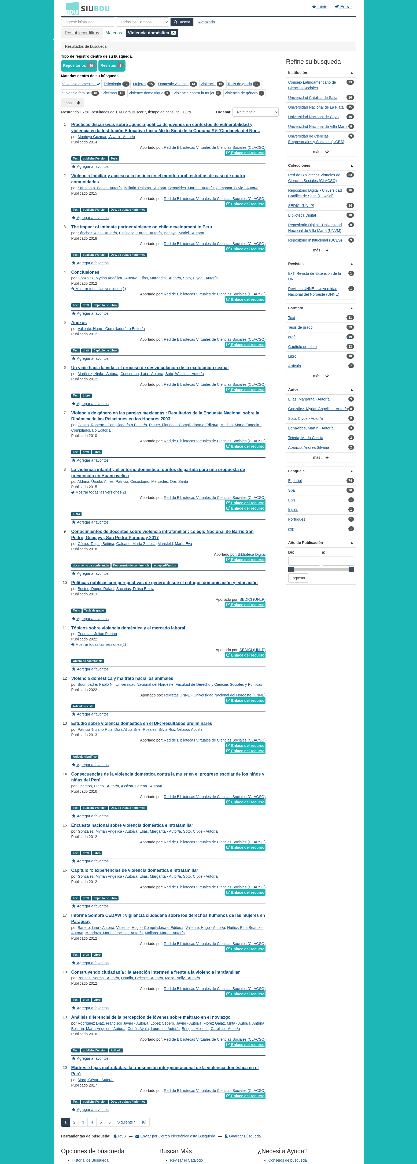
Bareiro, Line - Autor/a (96, 927)
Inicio (319, 7)
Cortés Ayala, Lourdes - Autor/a (154, 1028)
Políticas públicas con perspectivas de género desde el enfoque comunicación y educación (164, 582)
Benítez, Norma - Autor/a (98, 978)
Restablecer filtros (82, 33)
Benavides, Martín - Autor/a (191, 188)
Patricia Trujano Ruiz (95, 729)
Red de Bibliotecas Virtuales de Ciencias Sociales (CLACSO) (214, 147)
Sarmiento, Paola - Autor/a (100, 188)
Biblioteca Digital (252, 554)
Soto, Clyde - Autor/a (200, 278)
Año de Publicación (305, 542)
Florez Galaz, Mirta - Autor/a (227, 1023)
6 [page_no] (109, 1122)
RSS (119, 1136)
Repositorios (74, 65)
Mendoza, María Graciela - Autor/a (114, 933)
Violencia (208, 84)
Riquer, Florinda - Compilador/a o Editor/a (183, 425)
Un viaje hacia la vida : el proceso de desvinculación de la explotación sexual (150, 367)
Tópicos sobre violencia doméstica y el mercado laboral (128, 628)
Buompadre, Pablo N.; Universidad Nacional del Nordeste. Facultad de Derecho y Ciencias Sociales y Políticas (170, 684)
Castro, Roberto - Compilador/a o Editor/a (112, 425)
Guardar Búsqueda (243, 1136)
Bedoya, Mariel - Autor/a (184, 233)
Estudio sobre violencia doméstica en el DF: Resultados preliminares (141, 723)
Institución (297, 73)
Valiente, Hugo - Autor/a (205, 927)
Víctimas (109, 93)
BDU (71, 8)
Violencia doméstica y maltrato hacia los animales (122, 678)
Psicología (112, 84)
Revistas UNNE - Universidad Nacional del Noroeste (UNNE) (214, 695)
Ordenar (223, 112)
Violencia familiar (76, 93)
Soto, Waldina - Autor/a (184, 374)
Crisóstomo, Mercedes (149, 481)
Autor (293, 389)
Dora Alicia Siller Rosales (135, 729)
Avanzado (206, 22)
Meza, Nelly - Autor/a (182, 978)
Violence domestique (146, 93)
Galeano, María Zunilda (136, 544)
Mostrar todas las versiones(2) (98, 289)
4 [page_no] (92, 1122)
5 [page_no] (101, 1122)
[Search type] (142, 22)
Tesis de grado (239, 84)
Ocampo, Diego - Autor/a (98, 786)
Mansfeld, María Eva (175, 544)
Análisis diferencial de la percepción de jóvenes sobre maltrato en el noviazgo (151, 1017)
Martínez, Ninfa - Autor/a (98, 374)
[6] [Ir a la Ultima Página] (144, 1122)
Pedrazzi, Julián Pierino (97, 634)
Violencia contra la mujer (194, 93)
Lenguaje (296, 471)
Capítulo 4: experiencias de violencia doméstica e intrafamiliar (134, 870)
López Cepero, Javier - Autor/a (175, 1023)
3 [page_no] (83, 1122)
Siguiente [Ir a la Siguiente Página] (126, 1122)
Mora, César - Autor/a (96, 1080)
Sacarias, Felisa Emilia (135, 589)
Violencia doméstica (81, 84)
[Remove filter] (173, 33)
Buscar (182, 22)
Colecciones (299, 165)
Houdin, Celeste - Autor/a (142, 978)
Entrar (343, 7)
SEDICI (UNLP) (252, 599)
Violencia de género (241, 93)
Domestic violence (173, 84)
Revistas (108, 65)
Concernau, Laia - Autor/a (141, 374)
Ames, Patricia (116, 481)
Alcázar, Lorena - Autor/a (141, 786)
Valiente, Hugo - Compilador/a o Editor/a (111, 329)
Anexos (79, 322)
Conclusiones (85, 272)
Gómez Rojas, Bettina (96, 544)
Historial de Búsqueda (90, 1160)
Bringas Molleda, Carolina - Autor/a (211, 1028)
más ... (72, 103)
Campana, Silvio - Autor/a (237, 188)
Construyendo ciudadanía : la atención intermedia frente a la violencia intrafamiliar (155, 972)
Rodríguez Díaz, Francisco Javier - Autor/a (113, 1023)
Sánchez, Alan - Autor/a (97, 233)
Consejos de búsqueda (287, 1160)
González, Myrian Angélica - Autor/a (108, 278)
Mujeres (139, 84)
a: (323, 552)
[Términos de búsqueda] (88, 22)
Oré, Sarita (179, 481)
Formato (295, 308)
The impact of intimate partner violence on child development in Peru (141, 227)
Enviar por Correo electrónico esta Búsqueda (175, 1136)
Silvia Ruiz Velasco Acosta (180, 729)
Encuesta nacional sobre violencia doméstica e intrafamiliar (132, 825)
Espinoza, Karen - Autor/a (140, 233)
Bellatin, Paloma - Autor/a (145, 188)
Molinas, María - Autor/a (165, 933)
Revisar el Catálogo (186, 1160)
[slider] (291, 569)
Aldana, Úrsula (90, 481)
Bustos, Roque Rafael (96, 589)
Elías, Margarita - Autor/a (160, 278)
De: (291, 552)
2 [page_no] (74, 1122)
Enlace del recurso (245, 153)
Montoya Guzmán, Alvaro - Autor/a (106, 137)
